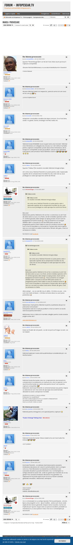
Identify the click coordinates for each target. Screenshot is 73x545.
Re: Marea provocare (32, 57)
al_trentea (7, 421)
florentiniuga (7, 196)
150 (9, 180)
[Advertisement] (36, 40)
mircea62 (6, 126)
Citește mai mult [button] (20, 542)
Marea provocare (11, 22)
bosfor (5, 472)
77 (8, 365)
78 (8, 426)
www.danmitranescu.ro (29, 320)
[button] (51, 25)
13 (8, 392)
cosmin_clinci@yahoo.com (31, 491)
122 (9, 256)
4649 (9, 201)
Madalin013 (7, 251)
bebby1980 (7, 151)
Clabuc (6, 175)
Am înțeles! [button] (62, 541)
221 (9, 103)
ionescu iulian (8, 99)
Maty (5, 361)
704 (9, 130)
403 (9, 477)
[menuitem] (17, 14)
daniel (5, 445)
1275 (9, 76)
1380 (9, 340)
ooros (5, 388)
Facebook (35, 234)
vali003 (6, 335)
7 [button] (67, 25)
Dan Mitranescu (8, 312)
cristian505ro (7, 72)
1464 (9, 318)
